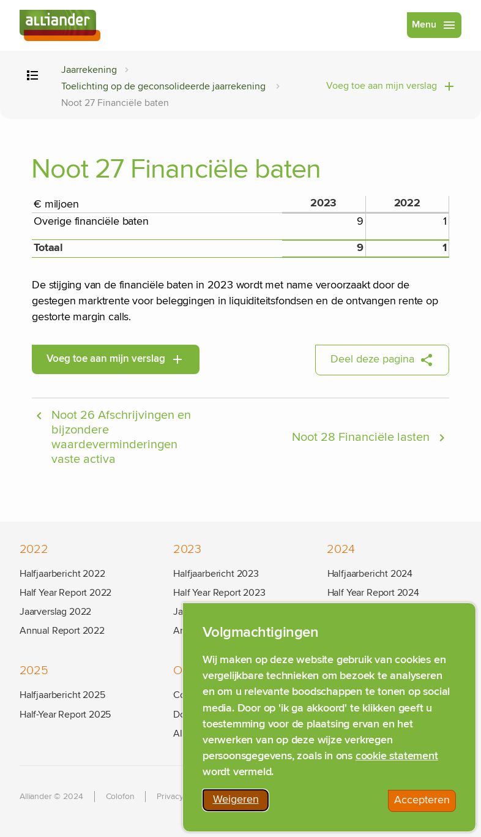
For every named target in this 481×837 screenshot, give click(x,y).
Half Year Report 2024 (373, 593)
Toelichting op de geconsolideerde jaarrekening (164, 86)
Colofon (120, 796)
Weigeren (241, 805)
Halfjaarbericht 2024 (369, 574)
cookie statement (397, 759)
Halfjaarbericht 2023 (215, 574)
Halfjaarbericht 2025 (62, 695)
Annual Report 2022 (62, 631)
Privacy (170, 796)
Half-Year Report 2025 (65, 714)
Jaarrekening (89, 70)
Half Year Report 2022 (65, 593)
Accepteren (425, 806)
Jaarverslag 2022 (55, 612)
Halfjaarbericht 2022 (62, 574)
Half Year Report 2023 (219, 593)
